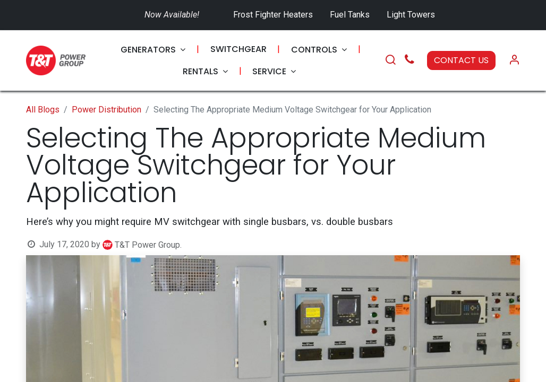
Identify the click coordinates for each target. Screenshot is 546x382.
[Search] (390, 60)
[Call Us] (409, 61)
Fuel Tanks (351, 15)
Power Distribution (106, 110)
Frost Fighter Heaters (273, 15)
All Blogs (42, 110)
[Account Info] (514, 60)
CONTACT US (461, 60)
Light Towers (411, 15)
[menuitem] (153, 49)
